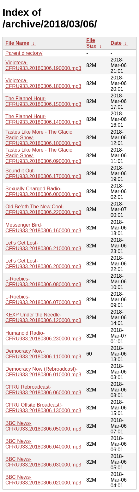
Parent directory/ (23, 53)
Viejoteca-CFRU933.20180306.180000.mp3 (43, 83)
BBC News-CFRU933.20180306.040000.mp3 (43, 443)
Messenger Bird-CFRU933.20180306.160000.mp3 (43, 227)
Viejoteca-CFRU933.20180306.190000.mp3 (43, 65)
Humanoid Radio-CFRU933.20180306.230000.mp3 (43, 335)
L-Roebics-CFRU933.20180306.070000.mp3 (43, 299)
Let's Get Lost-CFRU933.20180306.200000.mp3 (43, 263)
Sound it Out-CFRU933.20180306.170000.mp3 (43, 173)
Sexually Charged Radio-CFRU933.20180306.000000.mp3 (43, 191)
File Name (17, 43)
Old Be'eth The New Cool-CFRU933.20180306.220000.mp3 (43, 209)
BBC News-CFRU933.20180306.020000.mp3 (43, 479)
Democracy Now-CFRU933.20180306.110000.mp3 (43, 353)
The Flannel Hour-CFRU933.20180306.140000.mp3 (43, 119)
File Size (91, 43)
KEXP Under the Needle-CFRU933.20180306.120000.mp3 (43, 317)
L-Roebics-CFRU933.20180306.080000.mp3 (43, 281)
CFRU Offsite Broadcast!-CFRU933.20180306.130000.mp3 (43, 407)
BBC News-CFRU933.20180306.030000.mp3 (43, 461)
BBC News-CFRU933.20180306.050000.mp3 (43, 425)
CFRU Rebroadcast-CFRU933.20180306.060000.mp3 (43, 389)
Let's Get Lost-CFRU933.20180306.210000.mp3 (43, 245)
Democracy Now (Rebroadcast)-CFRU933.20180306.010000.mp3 (43, 371)
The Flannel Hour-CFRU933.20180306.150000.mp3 (43, 101)
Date (116, 43)
